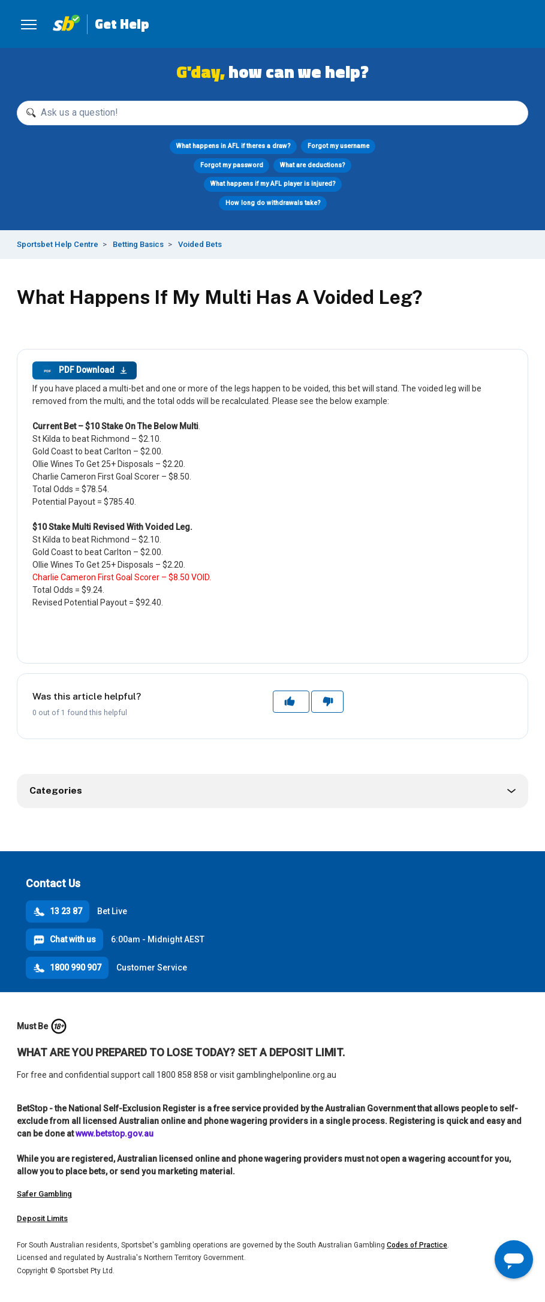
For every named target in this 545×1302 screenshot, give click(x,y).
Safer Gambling (44, 1193)
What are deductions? (312, 165)
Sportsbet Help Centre (57, 244)
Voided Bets (200, 244)
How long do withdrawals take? (272, 203)
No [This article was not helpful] (327, 701)
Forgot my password (231, 165)
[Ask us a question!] (272, 113)
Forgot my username (338, 146)
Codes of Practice (417, 1245)
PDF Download (84, 370)
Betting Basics (138, 244)
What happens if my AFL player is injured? (272, 184)
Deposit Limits (42, 1218)
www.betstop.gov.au (114, 1133)
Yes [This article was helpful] (291, 701)
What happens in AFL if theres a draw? (233, 146)
